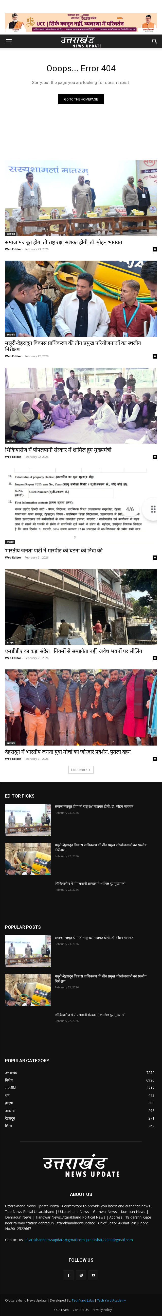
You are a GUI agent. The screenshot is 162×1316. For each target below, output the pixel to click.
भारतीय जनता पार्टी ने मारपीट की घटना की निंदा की (53, 551)
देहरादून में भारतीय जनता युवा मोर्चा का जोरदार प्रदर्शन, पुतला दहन (68, 752)
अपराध (10, 542)
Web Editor (13, 249)
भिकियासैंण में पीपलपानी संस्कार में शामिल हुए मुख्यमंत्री (58, 450)
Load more (81, 770)
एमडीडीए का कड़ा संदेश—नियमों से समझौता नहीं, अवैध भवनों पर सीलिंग (73, 651)
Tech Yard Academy (111, 1300)
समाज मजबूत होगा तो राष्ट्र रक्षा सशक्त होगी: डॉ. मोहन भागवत (63, 242)
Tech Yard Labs (83, 1300)
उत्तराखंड (11, 233)
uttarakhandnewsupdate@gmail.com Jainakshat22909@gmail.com (79, 1239)
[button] (9, 41)
